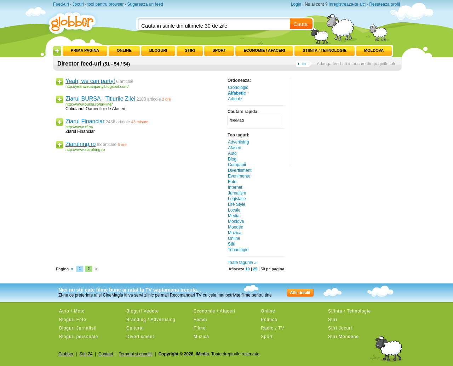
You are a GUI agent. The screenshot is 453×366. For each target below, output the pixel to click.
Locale (234, 210)
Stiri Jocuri (340, 328)
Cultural (135, 328)
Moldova (374, 50)
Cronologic (238, 87)
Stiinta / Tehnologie (324, 50)
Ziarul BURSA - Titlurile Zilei (100, 99)
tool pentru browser (105, 4)
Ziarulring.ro (80, 144)
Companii (237, 164)
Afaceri (234, 147)
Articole (235, 98)
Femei (200, 319)
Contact (105, 353)
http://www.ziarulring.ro (85, 149)
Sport (219, 50)
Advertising (238, 142)
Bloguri (158, 50)
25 (255, 269)
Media (234, 215)
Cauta (300, 24)
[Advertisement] (345, 122)
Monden (235, 227)
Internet (235, 187)
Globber (66, 353)
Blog (232, 159)
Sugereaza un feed (145, 4)
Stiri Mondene (343, 336)
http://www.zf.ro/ (79, 127)
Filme (200, 328)
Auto (232, 153)
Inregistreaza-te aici (347, 4)
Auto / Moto (72, 311)
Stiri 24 (85, 353)
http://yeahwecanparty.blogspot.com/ (96, 86)
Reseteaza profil (384, 4)
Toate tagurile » (242, 262)
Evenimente (239, 176)
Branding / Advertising (151, 319)
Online (124, 50)
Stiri (190, 50)
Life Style (236, 204)
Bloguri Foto (72, 319)
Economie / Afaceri (264, 50)
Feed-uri (61, 4)
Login (296, 4)
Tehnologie (238, 249)
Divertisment (240, 170)
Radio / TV (272, 328)
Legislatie (237, 198)
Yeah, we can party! (90, 81)
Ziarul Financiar (84, 121)
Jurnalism (237, 193)
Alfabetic (239, 93)
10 (247, 269)
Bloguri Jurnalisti (78, 328)
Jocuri (78, 4)
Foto (232, 181)
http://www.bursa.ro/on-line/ (89, 104)
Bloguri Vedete (142, 311)
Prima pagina (85, 50)
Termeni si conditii (136, 353)
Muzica (234, 232)
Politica (269, 319)
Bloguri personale (78, 336)
